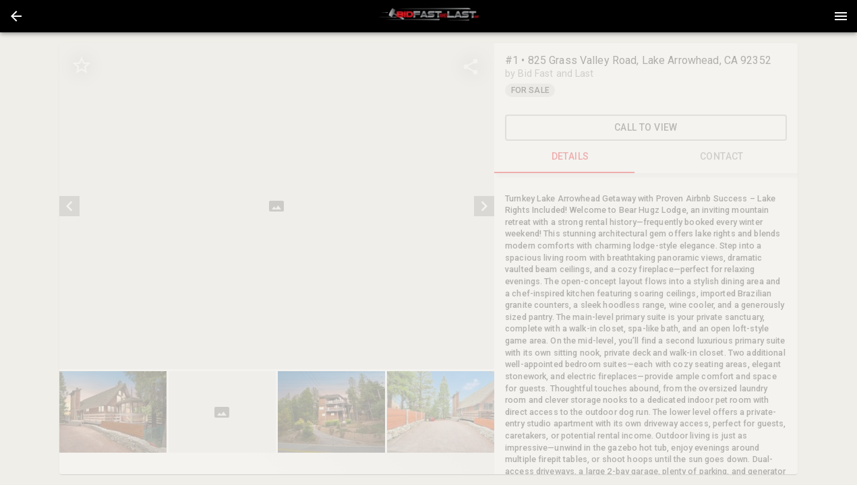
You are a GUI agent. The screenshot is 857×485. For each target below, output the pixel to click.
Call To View (646, 127)
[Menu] (841, 16)
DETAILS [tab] (570, 157)
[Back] (16, 16)
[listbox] (276, 206)
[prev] (69, 206)
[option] (276, 206)
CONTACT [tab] (722, 157)
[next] (484, 206)
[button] (16, 16)
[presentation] (428, 16)
